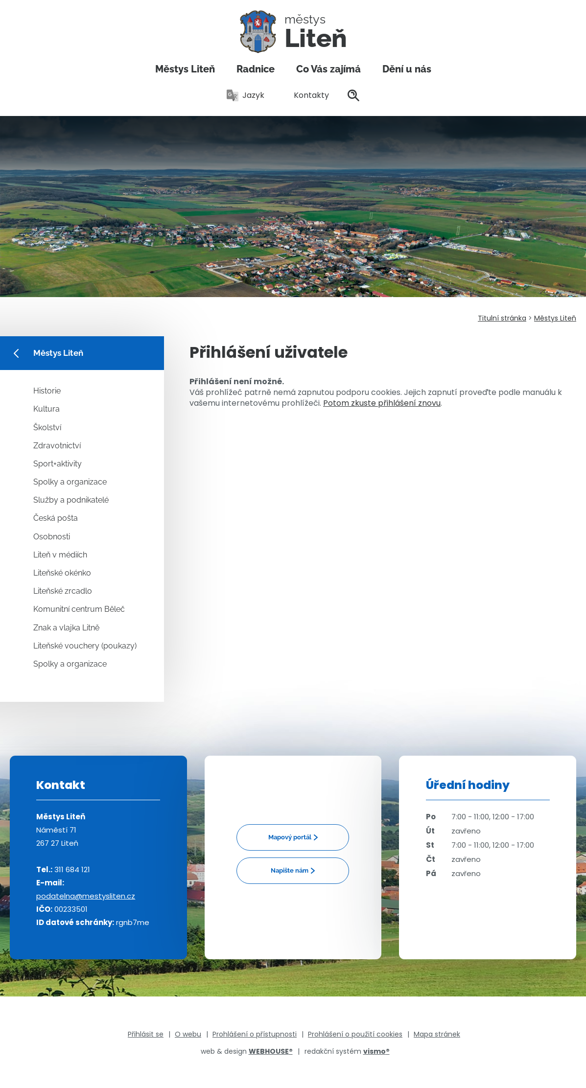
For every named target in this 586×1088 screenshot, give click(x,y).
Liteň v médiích (60, 554)
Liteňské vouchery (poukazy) (85, 645)
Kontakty (306, 95)
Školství (47, 427)
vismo (376, 1051)
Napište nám (289, 870)
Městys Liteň (185, 69)
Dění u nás (406, 69)
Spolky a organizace (70, 481)
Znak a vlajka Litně (66, 627)
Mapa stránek (437, 1034)
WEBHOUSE (271, 1051)
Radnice (255, 69)
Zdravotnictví (57, 445)
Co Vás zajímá (328, 69)
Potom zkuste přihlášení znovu (382, 403)
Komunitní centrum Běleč (79, 609)
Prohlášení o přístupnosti (254, 1034)
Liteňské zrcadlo (62, 591)
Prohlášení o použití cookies (355, 1034)
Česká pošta (55, 518)
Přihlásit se (146, 1034)
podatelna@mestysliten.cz (85, 896)
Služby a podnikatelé (71, 500)
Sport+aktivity (57, 463)
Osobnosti (51, 536)
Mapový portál (289, 837)
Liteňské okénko (62, 573)
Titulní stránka (502, 318)
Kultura (46, 409)
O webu (188, 1034)
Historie (47, 390)
